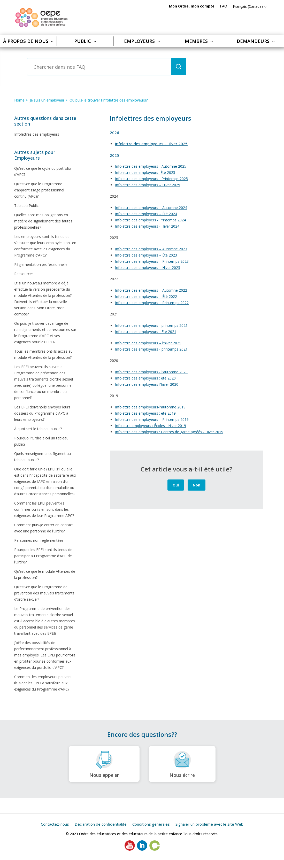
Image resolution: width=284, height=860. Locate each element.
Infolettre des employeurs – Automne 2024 (151, 207)
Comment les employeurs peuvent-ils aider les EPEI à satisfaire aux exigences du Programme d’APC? (43, 683)
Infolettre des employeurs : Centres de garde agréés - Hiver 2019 (169, 431)
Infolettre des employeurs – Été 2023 (146, 255)
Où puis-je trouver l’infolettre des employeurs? (109, 100)
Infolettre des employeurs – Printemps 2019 (152, 419)
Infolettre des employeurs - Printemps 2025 (151, 178)
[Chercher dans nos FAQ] (99, 66)
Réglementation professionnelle (40, 264)
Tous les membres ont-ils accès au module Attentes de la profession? (43, 354)
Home (19, 100)
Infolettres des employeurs (36, 134)
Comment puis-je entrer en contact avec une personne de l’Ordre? (43, 527)
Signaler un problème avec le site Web (209, 824)
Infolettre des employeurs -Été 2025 (145, 172)
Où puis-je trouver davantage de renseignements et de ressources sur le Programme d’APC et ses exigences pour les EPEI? (45, 332)
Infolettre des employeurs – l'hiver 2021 (148, 342)
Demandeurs (256, 41)
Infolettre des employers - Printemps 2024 (150, 220)
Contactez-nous (55, 824)
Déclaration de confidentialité (101, 824)
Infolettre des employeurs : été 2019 (145, 413)
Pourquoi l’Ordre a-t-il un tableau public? (41, 441)
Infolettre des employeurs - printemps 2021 (151, 325)
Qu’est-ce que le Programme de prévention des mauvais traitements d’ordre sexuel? (44, 593)
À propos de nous (28, 41)
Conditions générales (151, 824)
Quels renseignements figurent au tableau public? (42, 456)
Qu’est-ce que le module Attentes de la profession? (44, 574)
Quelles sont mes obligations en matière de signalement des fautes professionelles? (43, 221)
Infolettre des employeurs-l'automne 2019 (150, 407)
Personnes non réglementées (39, 540)
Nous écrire (182, 764)
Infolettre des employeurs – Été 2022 (146, 296)
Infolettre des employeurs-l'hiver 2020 (146, 384)
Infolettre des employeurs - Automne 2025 (150, 166)
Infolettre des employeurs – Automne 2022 (151, 290)
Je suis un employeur (47, 100)
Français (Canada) (250, 6)
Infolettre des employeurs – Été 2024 (146, 213)
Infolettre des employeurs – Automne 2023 (151, 248)
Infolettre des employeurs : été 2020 (145, 378)
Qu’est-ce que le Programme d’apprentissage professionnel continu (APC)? (39, 190)
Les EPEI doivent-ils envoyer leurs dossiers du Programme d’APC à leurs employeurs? (42, 413)
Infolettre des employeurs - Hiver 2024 (147, 226)
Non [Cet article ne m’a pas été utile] (196, 485)
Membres (199, 41)
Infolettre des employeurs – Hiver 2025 (147, 184)
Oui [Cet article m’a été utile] (176, 485)
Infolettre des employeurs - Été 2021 (145, 331)
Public (85, 41)
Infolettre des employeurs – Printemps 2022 (152, 302)
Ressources (24, 273)
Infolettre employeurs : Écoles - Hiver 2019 (150, 425)
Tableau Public (26, 205)
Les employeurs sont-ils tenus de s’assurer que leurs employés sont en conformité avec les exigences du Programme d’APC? (45, 246)
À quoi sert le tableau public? (38, 428)
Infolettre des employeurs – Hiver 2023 (147, 267)
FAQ (223, 6)
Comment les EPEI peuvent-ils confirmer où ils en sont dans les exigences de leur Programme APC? (44, 509)
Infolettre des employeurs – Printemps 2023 (152, 261)
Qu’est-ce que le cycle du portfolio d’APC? (42, 171)
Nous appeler (104, 764)
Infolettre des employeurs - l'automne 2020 (151, 371)
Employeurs (142, 41)
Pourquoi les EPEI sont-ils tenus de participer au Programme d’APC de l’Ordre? (43, 555)
